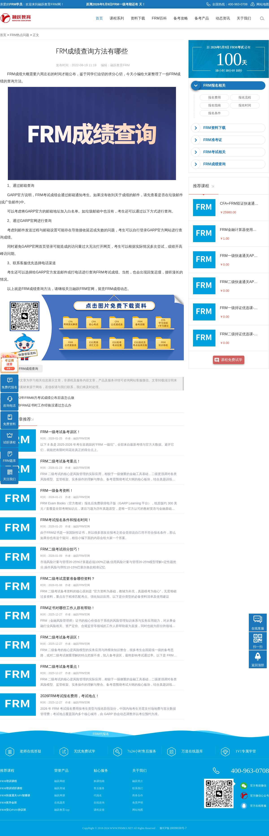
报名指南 (214, 105)
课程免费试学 (231, 360)
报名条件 (214, 113)
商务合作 (137, 795)
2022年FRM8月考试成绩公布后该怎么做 (43, 398)
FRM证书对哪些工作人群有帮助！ (67, 608)
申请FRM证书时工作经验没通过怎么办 (42, 405)
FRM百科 (159, 18)
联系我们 (137, 788)
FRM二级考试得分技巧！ (60, 549)
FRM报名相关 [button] (214, 85)
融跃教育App (62, 809)
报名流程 (245, 97)
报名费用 (214, 97)
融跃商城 (59, 788)
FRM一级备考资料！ (56, 490)
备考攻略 (181, 18)
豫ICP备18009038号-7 (173, 828)
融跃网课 (59, 795)
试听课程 (9, 438)
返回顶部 (258, 665)
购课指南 (99, 781)
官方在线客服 (253, 805)
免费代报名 (9, 383)
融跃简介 (137, 781)
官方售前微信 (253, 785)
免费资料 (9, 420)
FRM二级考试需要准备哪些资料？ (67, 578)
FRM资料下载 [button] (214, 128)
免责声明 (137, 802)
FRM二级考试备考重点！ (60, 461)
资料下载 (138, 18)
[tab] (228, 85)
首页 (99, 18)
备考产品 (202, 18)
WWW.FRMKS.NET (121, 828)
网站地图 (260, 4)
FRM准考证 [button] (212, 140)
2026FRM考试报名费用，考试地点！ (69, 696)
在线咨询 (99, 802)
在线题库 (59, 802)
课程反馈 (99, 809)
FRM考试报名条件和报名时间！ (65, 520)
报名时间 (245, 105)
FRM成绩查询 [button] (214, 164)
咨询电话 (9, 401)
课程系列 (117, 18)
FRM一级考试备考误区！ (60, 432)
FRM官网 (87, 289)
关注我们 (9, 475)
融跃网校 (59, 781)
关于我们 (244, 18)
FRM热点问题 (19, 35)
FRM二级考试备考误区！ (60, 637)
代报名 (98, 795)
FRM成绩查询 (33, 289)
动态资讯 (223, 18)
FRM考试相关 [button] (214, 152)
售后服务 (99, 788)
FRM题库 (9, 456)
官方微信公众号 (254, 795)
